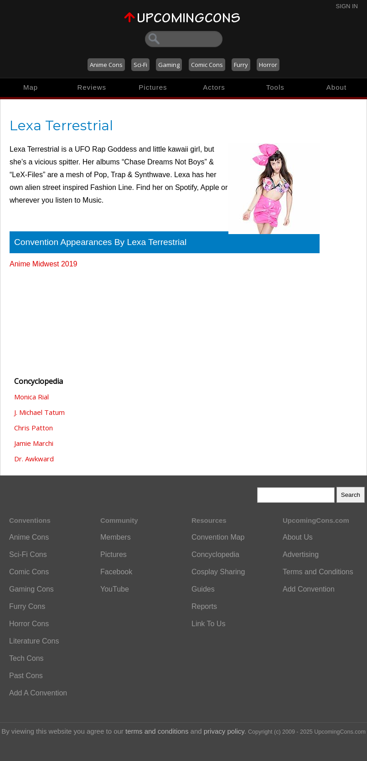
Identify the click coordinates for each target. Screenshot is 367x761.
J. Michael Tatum (39, 412)
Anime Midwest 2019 (44, 264)
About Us (298, 537)
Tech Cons (26, 658)
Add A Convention (38, 693)
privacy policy (224, 731)
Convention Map (218, 537)
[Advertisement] (55, 318)
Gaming (169, 65)
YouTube (114, 589)
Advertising (301, 554)
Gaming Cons (31, 589)
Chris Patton (33, 427)
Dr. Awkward (34, 458)
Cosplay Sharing (218, 572)
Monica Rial (31, 396)
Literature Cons (34, 641)
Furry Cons (27, 606)
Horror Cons (29, 624)
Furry (241, 65)
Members (115, 537)
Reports (204, 606)
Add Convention (309, 589)
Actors (214, 87)
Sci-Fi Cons (28, 554)
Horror (268, 65)
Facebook (116, 572)
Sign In (347, 6)
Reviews (91, 87)
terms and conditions (156, 731)
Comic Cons (207, 65)
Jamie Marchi (33, 443)
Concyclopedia (215, 554)
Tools (275, 87)
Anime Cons (106, 65)
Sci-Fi (140, 65)
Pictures (153, 87)
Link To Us (208, 624)
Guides (203, 589)
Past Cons (26, 675)
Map (30, 87)
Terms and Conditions (318, 572)
